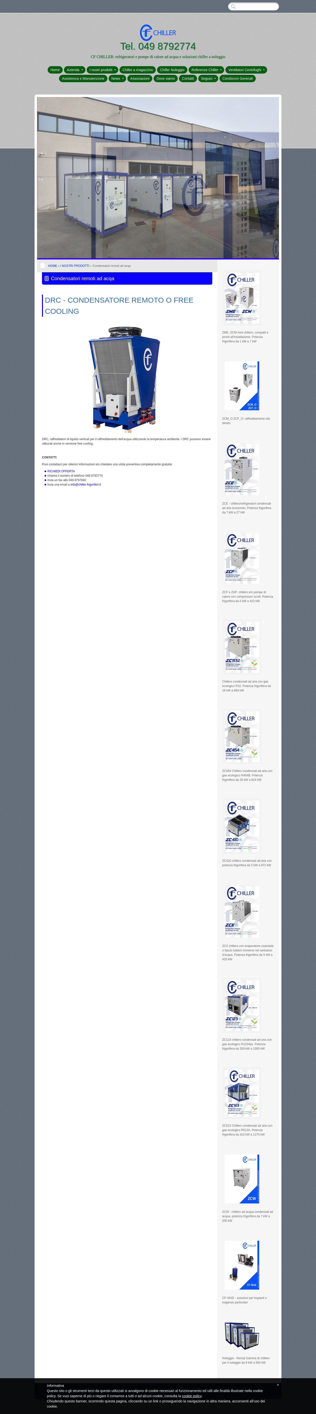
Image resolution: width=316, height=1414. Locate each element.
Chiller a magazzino (137, 70)
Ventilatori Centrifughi (246, 70)
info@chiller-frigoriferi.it (86, 484)
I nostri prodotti (103, 70)
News (118, 78)
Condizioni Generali (237, 78)
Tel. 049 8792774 (158, 46)
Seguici (208, 78)
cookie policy (191, 1396)
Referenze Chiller (207, 70)
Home (55, 70)
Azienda (75, 70)
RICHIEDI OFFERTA (61, 471)
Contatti (188, 78)
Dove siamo (166, 78)
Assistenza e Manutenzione (83, 78)
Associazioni (140, 78)
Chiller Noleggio (172, 70)
